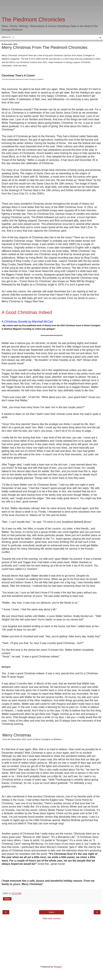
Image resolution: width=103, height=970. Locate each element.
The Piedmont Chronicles (33, 19)
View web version (51, 918)
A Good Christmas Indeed (27, 312)
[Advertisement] (51, 9)
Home (51, 912)
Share (7, 899)
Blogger (58, 966)
